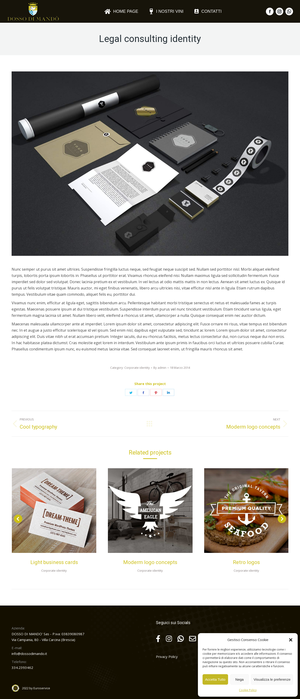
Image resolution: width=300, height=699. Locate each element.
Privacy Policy (167, 656)
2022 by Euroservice (36, 688)
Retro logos (246, 562)
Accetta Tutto (215, 679)
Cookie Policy (248, 690)
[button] (290, 640)
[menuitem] (121, 11)
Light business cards (54, 562)
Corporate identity (137, 368)
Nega (239, 679)
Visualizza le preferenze (272, 679)
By (159, 368)
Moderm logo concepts (150, 562)
